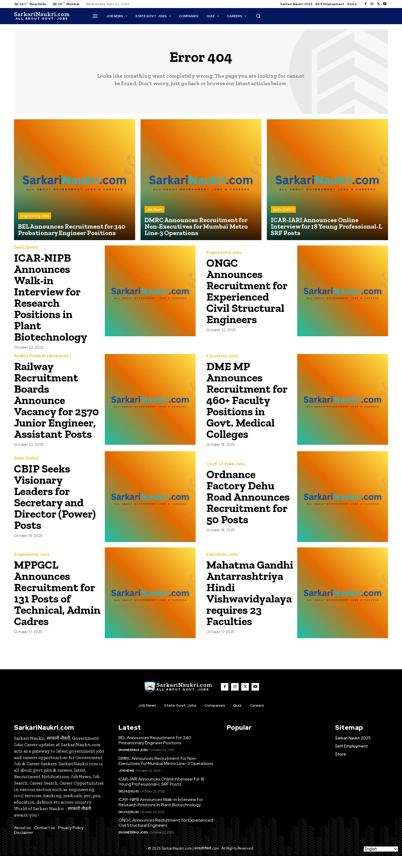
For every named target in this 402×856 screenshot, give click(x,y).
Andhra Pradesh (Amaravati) (42, 356)
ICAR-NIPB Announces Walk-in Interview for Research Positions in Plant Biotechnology (50, 297)
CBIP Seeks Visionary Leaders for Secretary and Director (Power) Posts (55, 497)
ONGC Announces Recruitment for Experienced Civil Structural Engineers (247, 291)
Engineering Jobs (34, 216)
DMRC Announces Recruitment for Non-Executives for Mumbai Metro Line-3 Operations (166, 761)
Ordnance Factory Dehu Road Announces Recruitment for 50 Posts (248, 496)
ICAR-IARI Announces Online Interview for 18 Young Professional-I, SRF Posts (161, 781)
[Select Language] (381, 849)
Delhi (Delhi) (283, 209)
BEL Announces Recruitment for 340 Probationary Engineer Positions (155, 740)
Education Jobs (222, 356)
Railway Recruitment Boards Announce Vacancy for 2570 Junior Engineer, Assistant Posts (56, 400)
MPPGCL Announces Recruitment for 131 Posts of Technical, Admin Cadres (57, 593)
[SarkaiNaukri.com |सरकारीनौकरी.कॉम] (42, 16)
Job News (154, 209)
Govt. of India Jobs (225, 464)
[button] (258, 15)
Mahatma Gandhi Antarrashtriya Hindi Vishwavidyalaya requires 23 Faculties (249, 593)
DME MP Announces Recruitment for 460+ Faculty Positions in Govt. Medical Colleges (247, 400)
